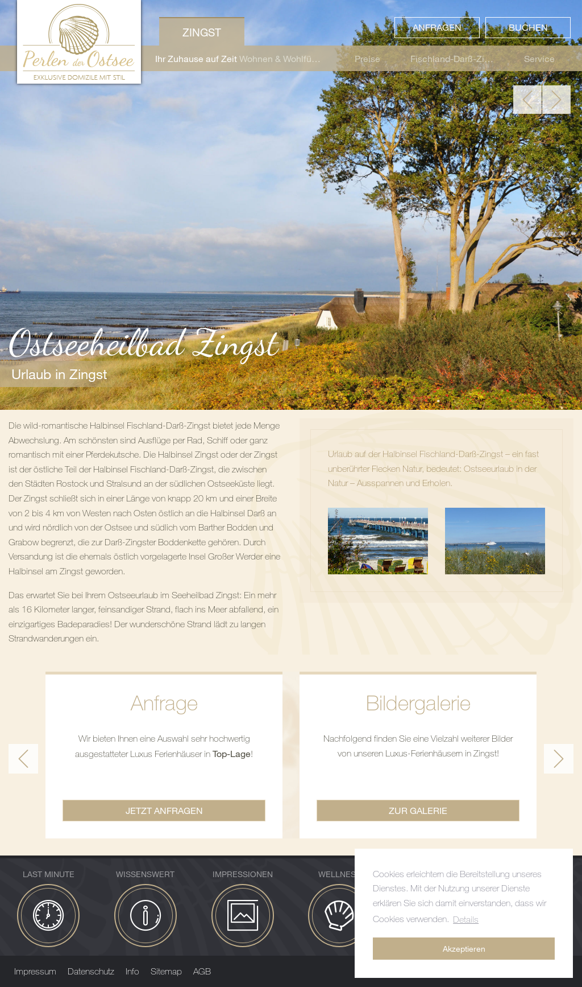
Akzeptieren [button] (464, 948)
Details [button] (466, 919)
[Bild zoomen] (378, 541)
